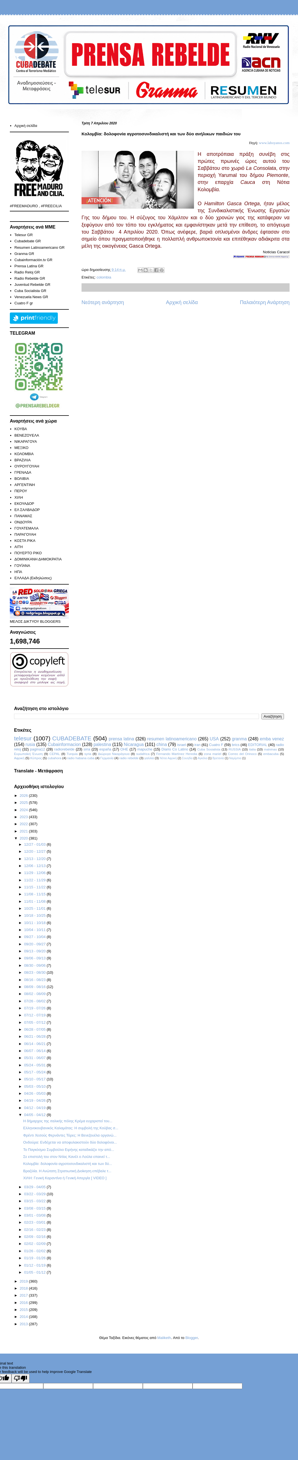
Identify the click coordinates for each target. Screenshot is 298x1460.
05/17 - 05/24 (35, 1072)
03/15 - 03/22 (35, 1201)
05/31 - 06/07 (35, 1058)
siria (86, 749)
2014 (24, 1317)
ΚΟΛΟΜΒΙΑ (23, 454)
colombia (103, 277)
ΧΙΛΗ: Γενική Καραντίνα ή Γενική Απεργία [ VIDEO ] (64, 1178)
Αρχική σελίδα (182, 302)
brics (236, 745)
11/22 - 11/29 (35, 880)
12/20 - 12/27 (35, 851)
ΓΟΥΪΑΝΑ (22, 566)
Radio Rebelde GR (29, 278)
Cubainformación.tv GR (33, 260)
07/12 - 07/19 (35, 1015)
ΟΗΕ (124, 749)
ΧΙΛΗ (18, 497)
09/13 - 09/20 (35, 951)
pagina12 (37, 749)
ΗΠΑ (18, 572)
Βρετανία (218, 758)
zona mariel (212, 754)
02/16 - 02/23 (35, 1230)
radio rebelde (129, 758)
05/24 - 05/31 (35, 1065)
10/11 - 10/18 (35, 923)
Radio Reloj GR (27, 272)
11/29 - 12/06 (35, 873)
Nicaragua (134, 744)
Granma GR (24, 254)
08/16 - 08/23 (35, 980)
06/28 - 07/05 (35, 1029)
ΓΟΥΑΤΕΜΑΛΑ (26, 528)
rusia (30, 744)
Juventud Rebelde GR (32, 284)
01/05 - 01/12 (35, 1272)
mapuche (144, 749)
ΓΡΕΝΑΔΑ (22, 472)
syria (87, 754)
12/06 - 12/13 (35, 866)
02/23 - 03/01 (35, 1222)
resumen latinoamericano (172, 738)
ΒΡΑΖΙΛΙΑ (22, 460)
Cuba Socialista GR (30, 291)
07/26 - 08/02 (35, 1001)
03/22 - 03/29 (35, 1194)
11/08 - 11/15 (35, 894)
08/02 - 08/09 (35, 994)
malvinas (270, 749)
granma (239, 738)
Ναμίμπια (235, 758)
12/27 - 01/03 (35, 844)
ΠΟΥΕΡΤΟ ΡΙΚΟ (28, 553)
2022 (24, 824)
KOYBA (20, 429)
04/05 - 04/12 (35, 1115)
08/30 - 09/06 (35, 965)
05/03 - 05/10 (35, 1086)
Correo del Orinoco (242, 754)
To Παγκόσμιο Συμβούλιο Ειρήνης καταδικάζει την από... (68, 1150)
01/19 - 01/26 (35, 1258)
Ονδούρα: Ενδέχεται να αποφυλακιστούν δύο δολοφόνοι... (70, 1142)
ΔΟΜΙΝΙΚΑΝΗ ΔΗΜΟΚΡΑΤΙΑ (38, 559)
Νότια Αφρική (168, 758)
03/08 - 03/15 (35, 1208)
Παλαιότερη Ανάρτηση (265, 302)
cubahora (55, 758)
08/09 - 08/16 (35, 987)
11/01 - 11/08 (35, 901)
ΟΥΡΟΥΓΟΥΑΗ (26, 466)
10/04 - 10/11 (35, 930)
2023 (24, 817)
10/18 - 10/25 (35, 915)
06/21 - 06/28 (35, 1036)
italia (252, 749)
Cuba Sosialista (208, 749)
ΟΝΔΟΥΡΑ (23, 522)
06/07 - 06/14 (35, 1051)
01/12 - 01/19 (35, 1265)
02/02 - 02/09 (35, 1244)
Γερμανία (107, 758)
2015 (24, 1310)
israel (181, 745)
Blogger (191, 1338)
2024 (24, 810)
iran (197, 745)
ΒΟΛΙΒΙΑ (21, 478)
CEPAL (54, 754)
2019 (24, 1281)
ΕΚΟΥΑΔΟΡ (24, 503)
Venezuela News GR (31, 297)
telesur (22, 738)
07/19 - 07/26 (35, 1008)
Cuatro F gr (23, 303)
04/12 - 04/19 (35, 1108)
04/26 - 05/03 (35, 1093)
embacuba (271, 754)
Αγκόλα (202, 758)
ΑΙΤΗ (18, 547)
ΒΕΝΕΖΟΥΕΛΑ (26, 435)
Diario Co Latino (174, 749)
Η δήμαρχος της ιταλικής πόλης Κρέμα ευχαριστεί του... (67, 1121)
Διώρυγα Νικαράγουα (113, 754)
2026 (24, 795)
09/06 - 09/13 (35, 958)
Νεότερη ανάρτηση (103, 302)
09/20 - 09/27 (35, 944)
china (161, 744)
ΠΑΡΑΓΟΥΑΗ (25, 534)
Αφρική (19, 758)
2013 (24, 1324)
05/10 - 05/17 (35, 1079)
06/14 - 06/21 (35, 1044)
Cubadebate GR (27, 241)
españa (105, 749)
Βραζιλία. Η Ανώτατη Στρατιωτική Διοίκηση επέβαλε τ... (67, 1171)
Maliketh (164, 1338)
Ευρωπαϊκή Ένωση (28, 754)
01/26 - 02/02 (35, 1251)
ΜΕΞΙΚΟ (21, 448)
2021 (24, 831)
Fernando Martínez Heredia (176, 754)
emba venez (272, 738)
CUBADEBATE (71, 738)
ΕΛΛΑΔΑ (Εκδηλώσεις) (33, 578)
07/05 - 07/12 (35, 1022)
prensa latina (121, 738)
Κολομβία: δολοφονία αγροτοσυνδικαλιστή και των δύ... (67, 1164)
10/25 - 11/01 (35, 908)
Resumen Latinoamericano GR (39, 247)
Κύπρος (36, 758)
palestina (102, 744)
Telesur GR (23, 235)
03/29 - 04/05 (35, 1187)
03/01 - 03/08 (35, 1215)
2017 (24, 1295)
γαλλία (149, 758)
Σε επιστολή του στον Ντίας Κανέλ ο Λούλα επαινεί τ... (66, 1157)
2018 (24, 1288)
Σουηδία (187, 758)
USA (214, 738)
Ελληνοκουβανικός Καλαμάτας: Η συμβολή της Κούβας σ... (70, 1128)
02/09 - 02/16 (35, 1237)
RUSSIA (235, 749)
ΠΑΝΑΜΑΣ (23, 516)
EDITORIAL (257, 745)
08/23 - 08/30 (35, 972)
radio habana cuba (80, 758)
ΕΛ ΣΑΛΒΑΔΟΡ (27, 510)
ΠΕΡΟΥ (20, 491)
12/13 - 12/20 (35, 859)
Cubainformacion (64, 744)
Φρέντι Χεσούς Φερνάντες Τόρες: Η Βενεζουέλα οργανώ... (69, 1135)
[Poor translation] (21, 1378)
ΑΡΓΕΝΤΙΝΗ (24, 485)
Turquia (72, 754)
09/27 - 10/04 (35, 937)
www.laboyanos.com (274, 143)
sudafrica (142, 754)
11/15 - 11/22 (35, 887)
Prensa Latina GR (28, 266)
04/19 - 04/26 (35, 1100)
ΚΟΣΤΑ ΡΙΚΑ (24, 541)
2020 (24, 838)
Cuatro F (216, 745)
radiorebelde (64, 749)
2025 (24, 802)
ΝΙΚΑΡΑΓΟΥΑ (25, 441)
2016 (24, 1303)
